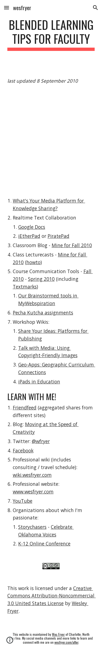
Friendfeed (24, 407)
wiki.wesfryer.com (32, 475)
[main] (51, 34)
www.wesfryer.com (33, 491)
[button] (6, 7)
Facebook (23, 450)
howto (33, 262)
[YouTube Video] (51, 141)
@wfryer (41, 441)
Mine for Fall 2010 (72, 245)
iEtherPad (29, 236)
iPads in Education (39, 381)
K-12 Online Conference (44, 543)
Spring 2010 (41, 279)
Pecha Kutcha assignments (43, 312)
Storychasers (32, 527)
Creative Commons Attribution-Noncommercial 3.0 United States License (51, 595)
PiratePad (58, 236)
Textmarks (25, 286)
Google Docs (31, 227)
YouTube (22, 501)
